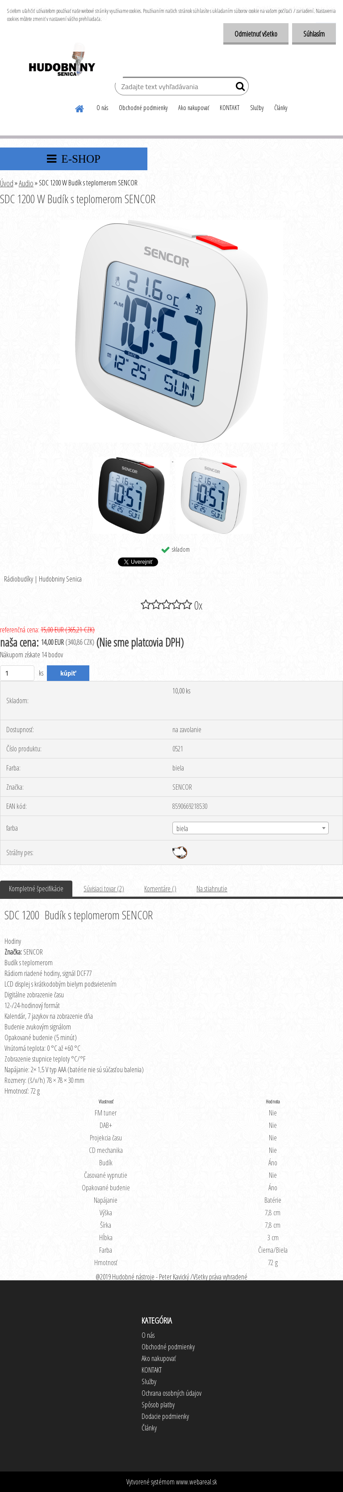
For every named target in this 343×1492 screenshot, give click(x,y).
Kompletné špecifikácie (36, 889)
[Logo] (61, 60)
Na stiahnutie (212, 889)
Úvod (6, 183)
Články (280, 107)
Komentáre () (160, 889)
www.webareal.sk (196, 1482)
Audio (26, 183)
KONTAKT (229, 107)
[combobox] (250, 828)
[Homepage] (80, 107)
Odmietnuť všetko (255, 34)
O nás (102, 107)
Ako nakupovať (193, 107)
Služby (257, 107)
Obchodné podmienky (143, 107)
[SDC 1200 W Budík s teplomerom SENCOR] (171, 223)
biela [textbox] (182, 828)
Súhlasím (314, 34)
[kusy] (17, 673)
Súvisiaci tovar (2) (104, 889)
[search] (238, 88)
